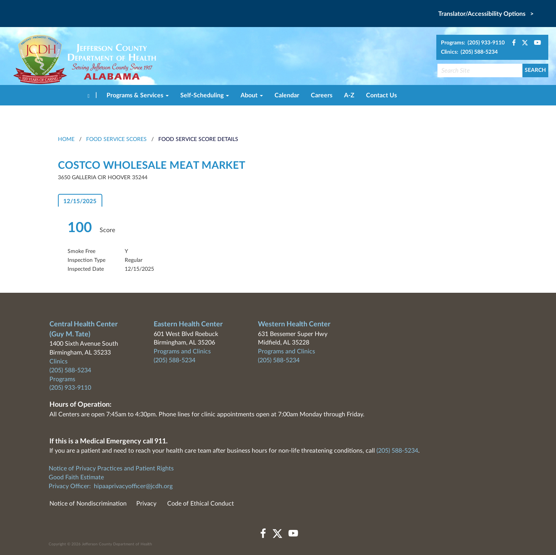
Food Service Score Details (198, 139)
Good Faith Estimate (76, 477)
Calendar (287, 95)
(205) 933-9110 (70, 388)
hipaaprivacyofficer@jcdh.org (133, 486)
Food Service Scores (116, 139)
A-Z (349, 95)
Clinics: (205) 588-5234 (469, 52)
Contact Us (381, 95)
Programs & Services (138, 95)
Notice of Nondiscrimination (88, 504)
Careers (321, 95)
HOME (66, 139)
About (252, 95)
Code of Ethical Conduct (200, 504)
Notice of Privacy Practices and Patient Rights (111, 468)
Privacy (146, 504)
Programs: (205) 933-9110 (473, 43)
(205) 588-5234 (70, 370)
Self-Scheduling (204, 95)
